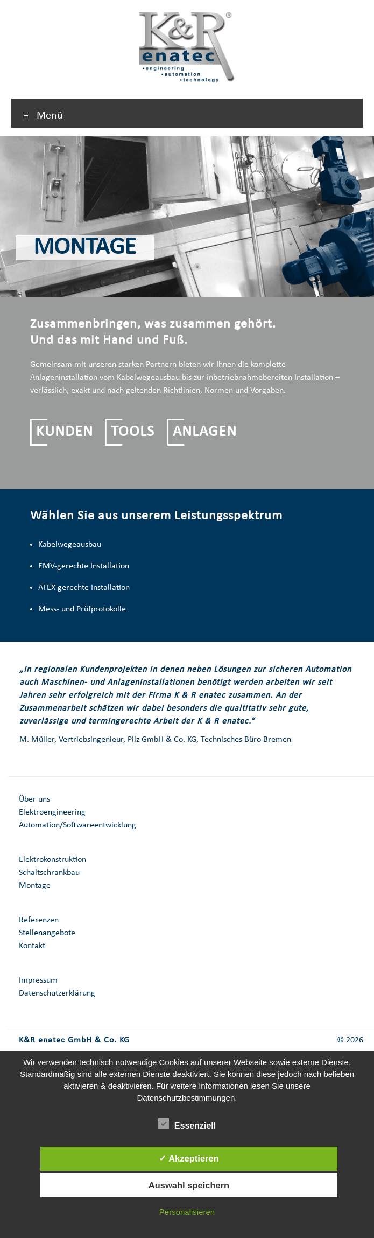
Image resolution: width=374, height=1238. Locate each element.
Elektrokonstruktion (52, 860)
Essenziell (187, 1124)
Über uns (34, 799)
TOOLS (132, 432)
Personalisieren (187, 1211)
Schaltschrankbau (49, 872)
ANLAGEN (205, 432)
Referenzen (39, 920)
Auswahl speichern (189, 1185)
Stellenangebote (47, 933)
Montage (35, 885)
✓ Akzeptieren (189, 1158)
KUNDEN (64, 432)
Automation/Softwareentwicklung (77, 825)
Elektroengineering (52, 812)
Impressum (38, 980)
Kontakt (32, 946)
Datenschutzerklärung (57, 993)
